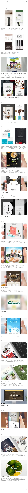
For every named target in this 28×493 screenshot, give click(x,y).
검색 (24, 1)
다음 (15, 484)
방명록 (20, 5)
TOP (26, 490)
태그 (16, 5)
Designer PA (4, 1)
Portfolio (5, 5)
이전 (12, 484)
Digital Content (11, 5)
